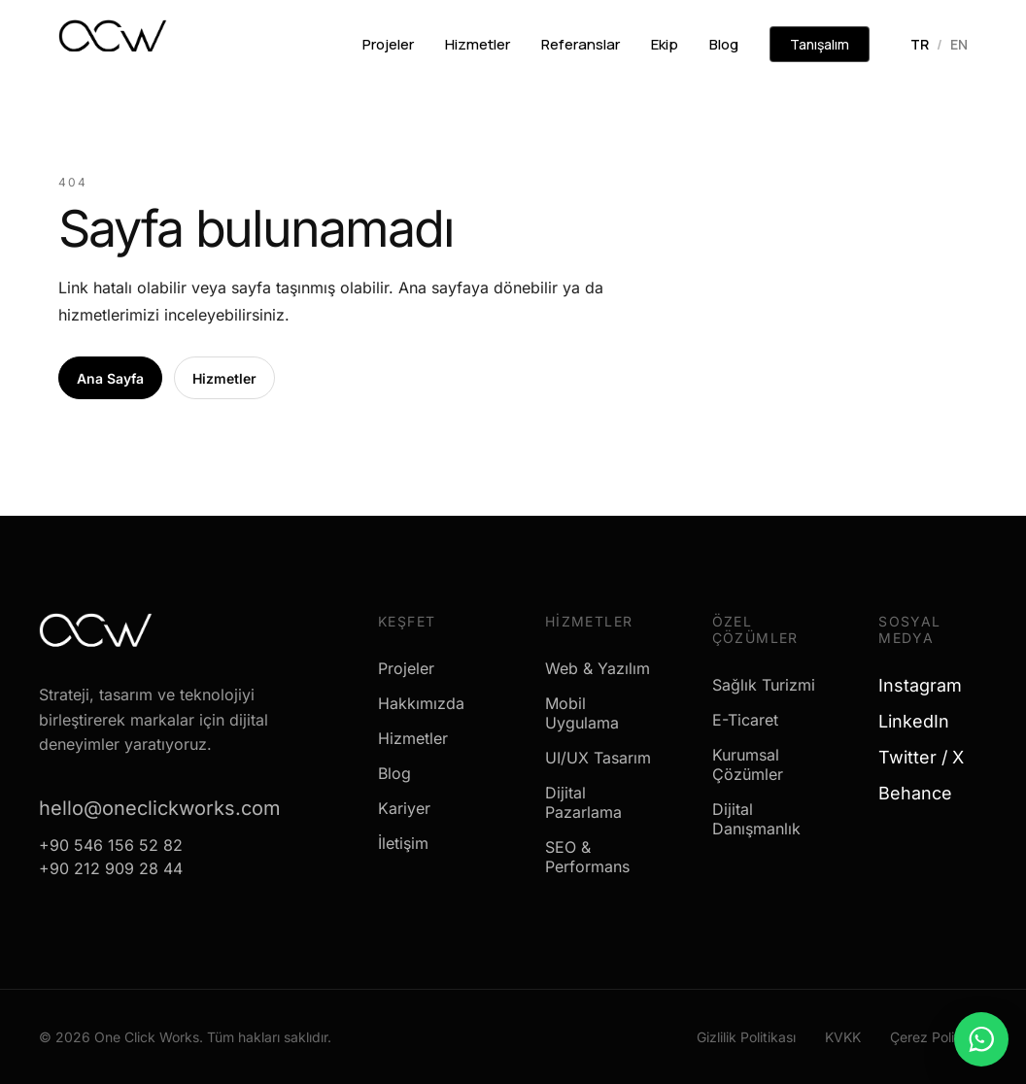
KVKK (843, 1037)
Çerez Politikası (938, 1037)
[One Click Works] (112, 41)
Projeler (388, 44)
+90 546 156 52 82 (111, 845)
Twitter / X (928, 757)
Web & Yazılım (597, 668)
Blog (723, 44)
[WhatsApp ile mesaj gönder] (981, 1039)
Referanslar (580, 44)
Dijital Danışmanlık (756, 818)
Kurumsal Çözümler (747, 764)
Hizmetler (477, 44)
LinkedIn (921, 721)
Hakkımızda (421, 703)
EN (959, 44)
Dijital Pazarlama (583, 802)
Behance (922, 793)
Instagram (927, 685)
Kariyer (404, 808)
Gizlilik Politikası (746, 1037)
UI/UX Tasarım (598, 757)
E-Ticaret (745, 719)
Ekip (664, 44)
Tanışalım (819, 44)
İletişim (403, 843)
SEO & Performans (587, 856)
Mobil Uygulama (582, 713)
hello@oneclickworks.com (160, 808)
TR (919, 44)
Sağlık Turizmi (763, 684)
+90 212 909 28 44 (111, 868)
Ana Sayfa (110, 378)
